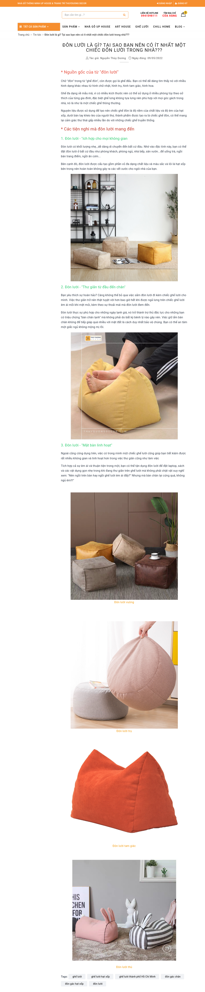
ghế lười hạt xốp (100, 976)
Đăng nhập (164, 3)
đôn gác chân (173, 976)
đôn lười (98, 983)
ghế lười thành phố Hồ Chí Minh (137, 976)
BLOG (180, 26)
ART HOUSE (123, 26)
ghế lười (77, 976)
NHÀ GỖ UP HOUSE (98, 26)
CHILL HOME (161, 26)
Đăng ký (181, 3)
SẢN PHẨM (71, 26)
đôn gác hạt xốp (74, 983)
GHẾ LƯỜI (142, 26)
